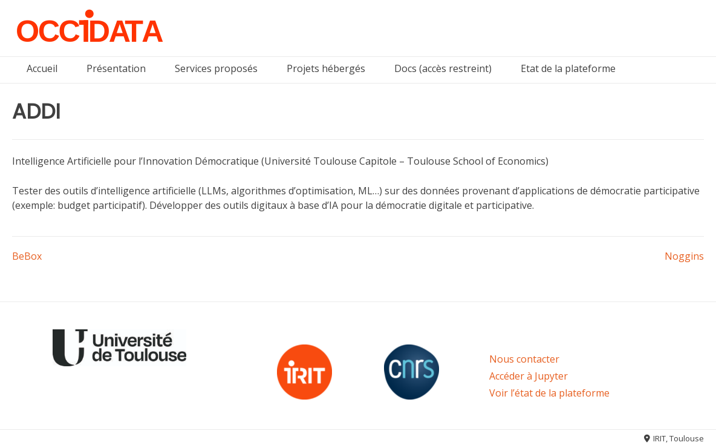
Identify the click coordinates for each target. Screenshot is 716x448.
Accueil (42, 68)
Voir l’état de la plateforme (549, 393)
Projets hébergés (326, 68)
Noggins (684, 256)
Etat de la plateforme (568, 68)
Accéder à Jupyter (528, 376)
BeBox (27, 256)
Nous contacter (524, 359)
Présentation (116, 68)
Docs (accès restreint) (443, 68)
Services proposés (216, 68)
